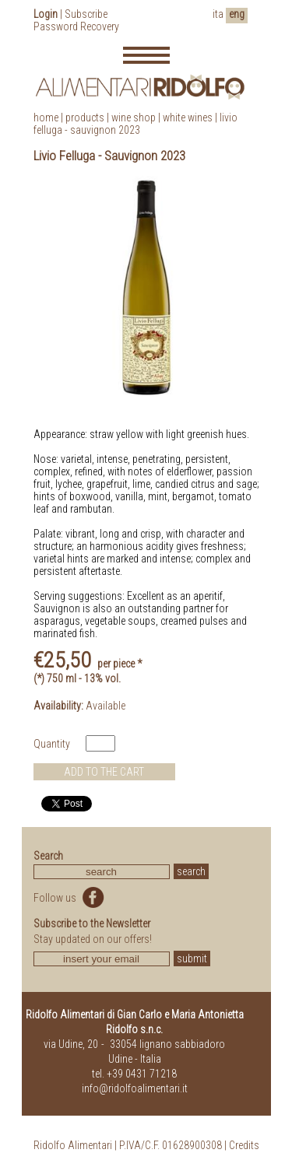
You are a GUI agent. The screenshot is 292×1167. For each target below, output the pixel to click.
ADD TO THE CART (104, 772)
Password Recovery (76, 26)
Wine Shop (133, 117)
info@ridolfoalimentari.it (135, 1088)
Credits (244, 1145)
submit (192, 958)
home (45, 117)
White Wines (188, 117)
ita (218, 14)
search (191, 871)
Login (45, 14)
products (84, 117)
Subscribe (86, 14)
